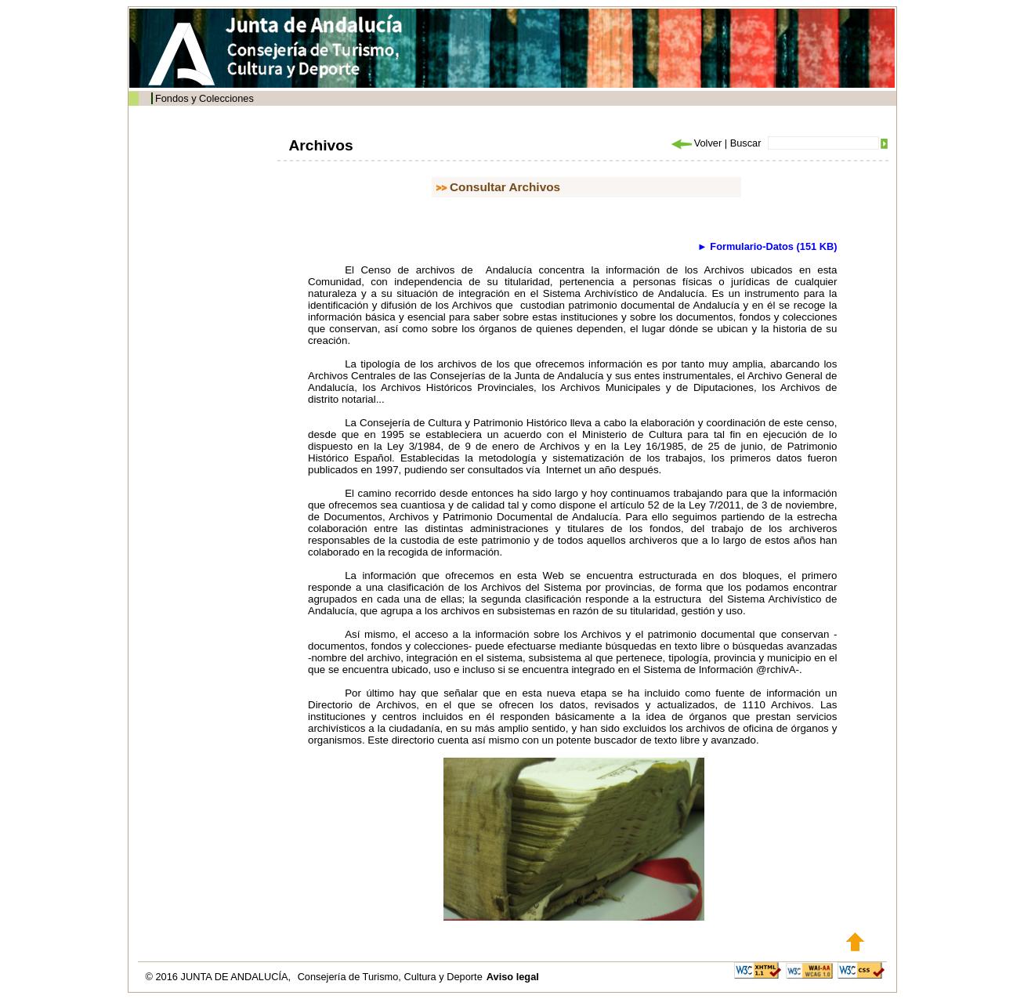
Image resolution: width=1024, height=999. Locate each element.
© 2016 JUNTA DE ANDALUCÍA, (220, 977)
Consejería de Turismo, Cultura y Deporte (390, 977)
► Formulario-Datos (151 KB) (767, 246)
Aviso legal (513, 977)
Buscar (746, 143)
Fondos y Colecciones (204, 98)
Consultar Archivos (505, 187)
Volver (695, 143)
